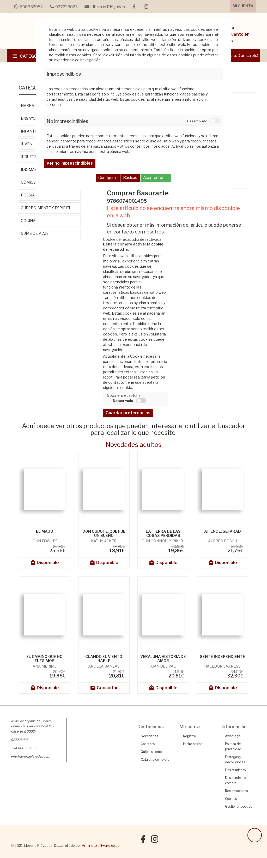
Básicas (130, 177)
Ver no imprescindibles (69, 163)
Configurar (107, 177)
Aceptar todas (156, 177)
